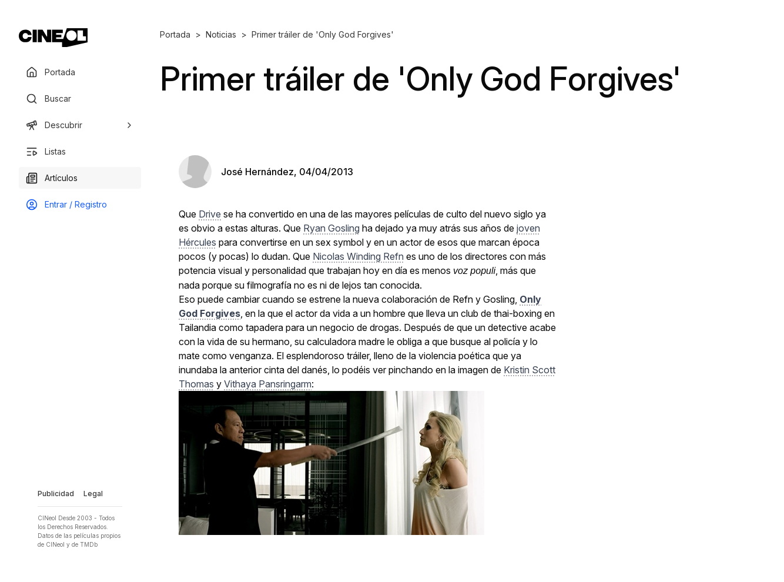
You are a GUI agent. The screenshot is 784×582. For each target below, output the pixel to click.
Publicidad (56, 493)
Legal (93, 493)
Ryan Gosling (331, 228)
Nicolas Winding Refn (358, 256)
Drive (210, 214)
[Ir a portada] (53, 37)
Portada (175, 34)
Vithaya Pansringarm (267, 384)
